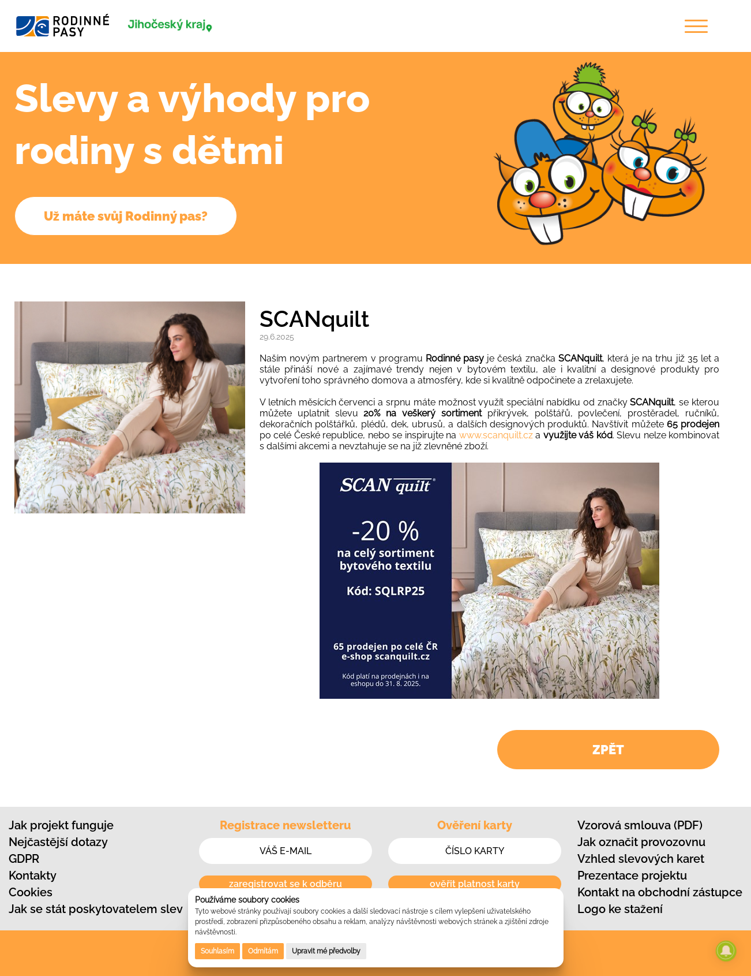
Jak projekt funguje (61, 825)
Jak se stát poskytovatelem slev (96, 909)
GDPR (24, 859)
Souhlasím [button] (217, 951)
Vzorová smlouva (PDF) (640, 825)
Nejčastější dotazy (58, 842)
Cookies (30, 892)
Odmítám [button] (263, 951)
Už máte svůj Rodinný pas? (126, 215)
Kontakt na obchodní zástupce (659, 892)
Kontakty (33, 875)
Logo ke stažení (620, 909)
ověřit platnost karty (475, 883)
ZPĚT (608, 749)
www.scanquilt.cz (496, 435)
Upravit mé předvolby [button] (326, 951)
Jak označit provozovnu (641, 842)
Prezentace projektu (632, 875)
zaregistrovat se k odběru (285, 883)
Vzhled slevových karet (640, 859)
